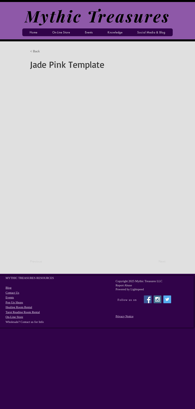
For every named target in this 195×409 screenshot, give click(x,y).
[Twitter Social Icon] (167, 299)
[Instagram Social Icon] (157, 299)
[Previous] (43, 261)
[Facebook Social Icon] (148, 299)
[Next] (155, 261)
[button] (88, 32)
